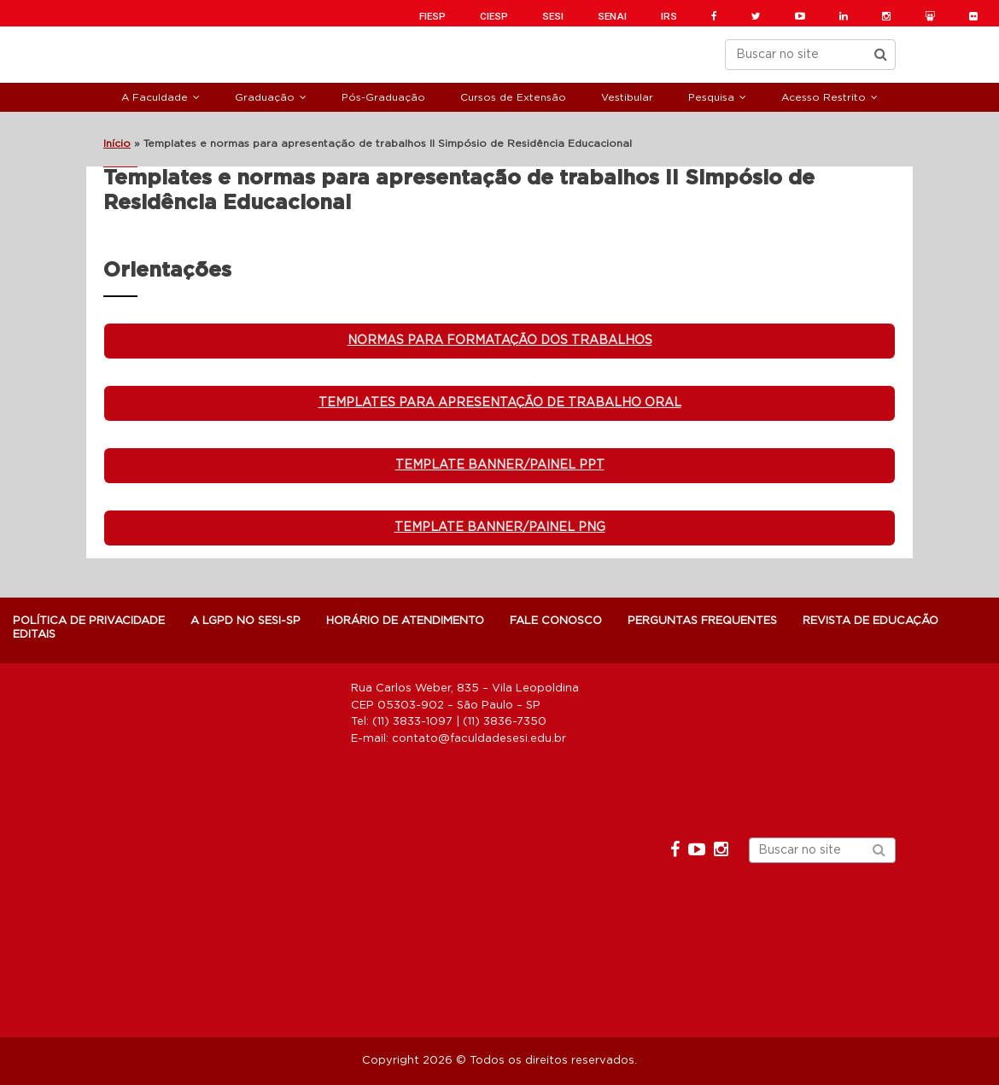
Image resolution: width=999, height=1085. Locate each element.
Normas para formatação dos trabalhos (500, 341)
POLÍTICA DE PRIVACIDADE (89, 621)
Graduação (265, 97)
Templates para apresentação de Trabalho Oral (499, 403)
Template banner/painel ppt (500, 465)
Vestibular (627, 97)
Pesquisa (711, 97)
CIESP (494, 16)
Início (117, 143)
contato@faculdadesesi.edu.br (479, 738)
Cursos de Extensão (513, 97)
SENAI (612, 16)
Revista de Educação (870, 621)
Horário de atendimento (405, 621)
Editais (34, 634)
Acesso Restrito (823, 97)
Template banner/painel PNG (499, 528)
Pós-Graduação (383, 97)
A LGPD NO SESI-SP (245, 621)
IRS (669, 16)
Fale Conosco (556, 621)
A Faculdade (154, 97)
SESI (553, 16)
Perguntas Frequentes (702, 621)
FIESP (432, 16)
